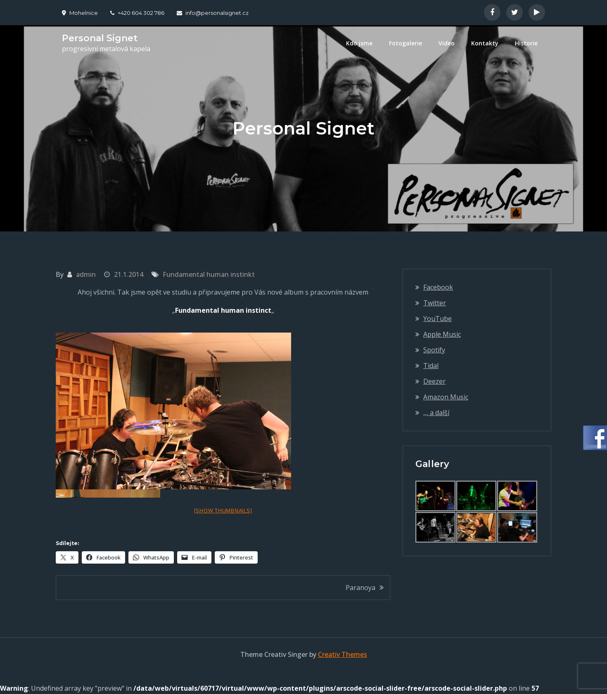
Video (447, 43)
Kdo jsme (359, 43)
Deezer (434, 381)
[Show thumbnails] (223, 510)
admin (86, 274)
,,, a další (436, 412)
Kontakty (484, 43)
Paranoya (360, 587)
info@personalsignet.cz (213, 12)
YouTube (437, 318)
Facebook (438, 287)
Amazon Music (445, 396)
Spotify (434, 349)
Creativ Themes (342, 654)
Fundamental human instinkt (209, 274)
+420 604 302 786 (137, 12)
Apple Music (442, 334)
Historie (526, 43)
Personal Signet (100, 38)
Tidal (431, 365)
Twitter (434, 302)
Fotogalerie (405, 43)
